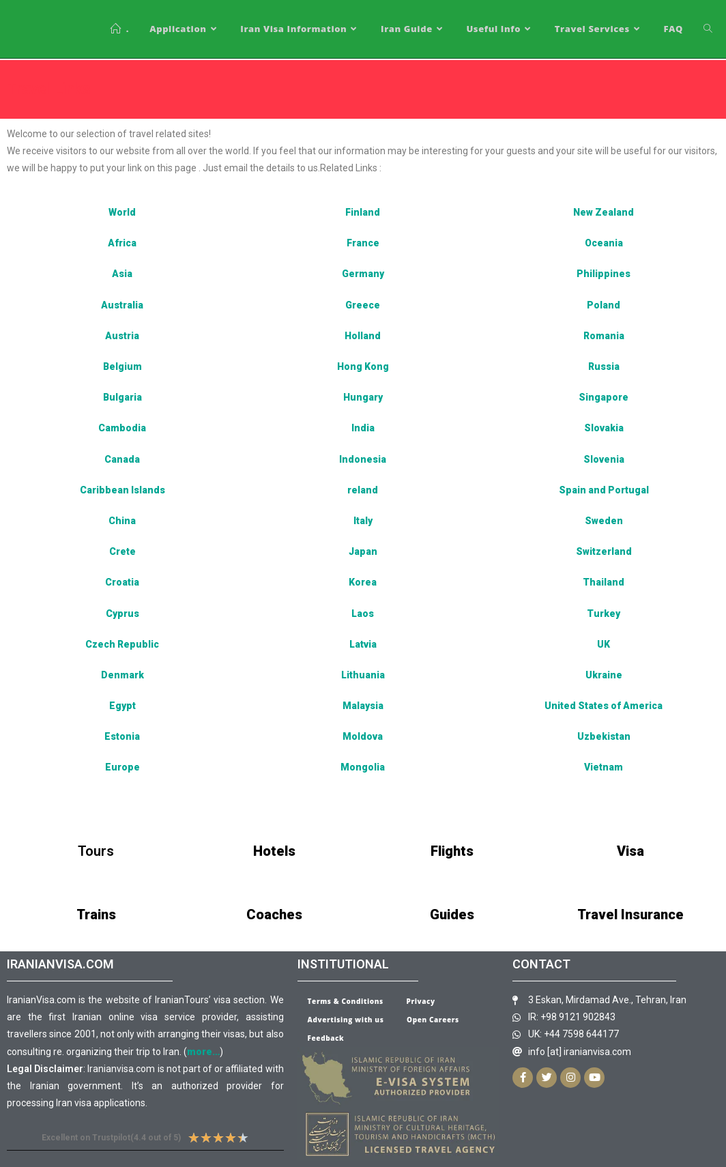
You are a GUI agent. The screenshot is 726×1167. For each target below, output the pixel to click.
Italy (363, 520)
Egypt (122, 705)
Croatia (122, 582)
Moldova (363, 736)
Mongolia (362, 767)
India (363, 427)
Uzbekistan (603, 736)
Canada (122, 459)
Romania (603, 335)
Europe (122, 767)
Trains (96, 914)
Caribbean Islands (122, 490)
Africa (122, 242)
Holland (363, 335)
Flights (452, 851)
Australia (122, 305)
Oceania (604, 242)
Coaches (274, 914)
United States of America (603, 705)
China (122, 520)
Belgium (122, 366)
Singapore (603, 397)
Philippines (603, 273)
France (363, 242)
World (122, 212)
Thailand (603, 582)
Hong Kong (363, 366)
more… (203, 1051)
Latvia (363, 644)
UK (603, 644)
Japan (363, 551)
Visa (630, 851)
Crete (122, 551)
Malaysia (363, 705)
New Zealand (603, 212)
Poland (603, 305)
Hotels (274, 851)
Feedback (326, 1038)
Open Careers (433, 1019)
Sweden (604, 520)
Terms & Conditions (345, 1001)
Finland (362, 212)
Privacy (421, 1001)
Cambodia (122, 427)
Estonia (122, 736)
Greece (362, 305)
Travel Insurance (630, 914)
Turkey (603, 613)
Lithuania (363, 674)
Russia (604, 366)
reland (362, 490)
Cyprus (122, 613)
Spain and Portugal (604, 490)
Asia (122, 273)
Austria (122, 335)
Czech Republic (122, 644)
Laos (362, 613)
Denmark (122, 674)
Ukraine (603, 674)
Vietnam (603, 767)
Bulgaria (122, 397)
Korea (363, 582)
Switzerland (604, 551)
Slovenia (603, 459)
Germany (363, 273)
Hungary (363, 397)
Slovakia (604, 427)
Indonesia (362, 459)
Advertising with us (346, 1019)
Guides (452, 914)
